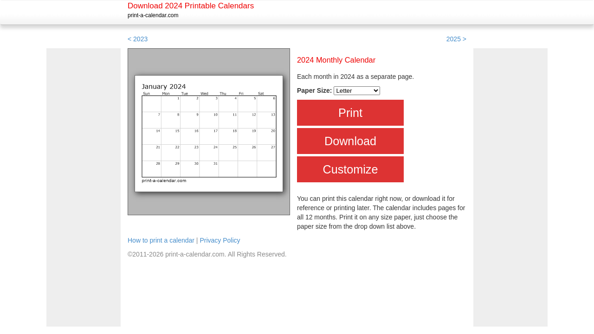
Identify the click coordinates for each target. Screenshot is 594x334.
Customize (350, 169)
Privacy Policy (220, 240)
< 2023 (138, 39)
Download (350, 141)
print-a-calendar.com (153, 15)
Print (350, 112)
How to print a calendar (161, 240)
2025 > (456, 39)
